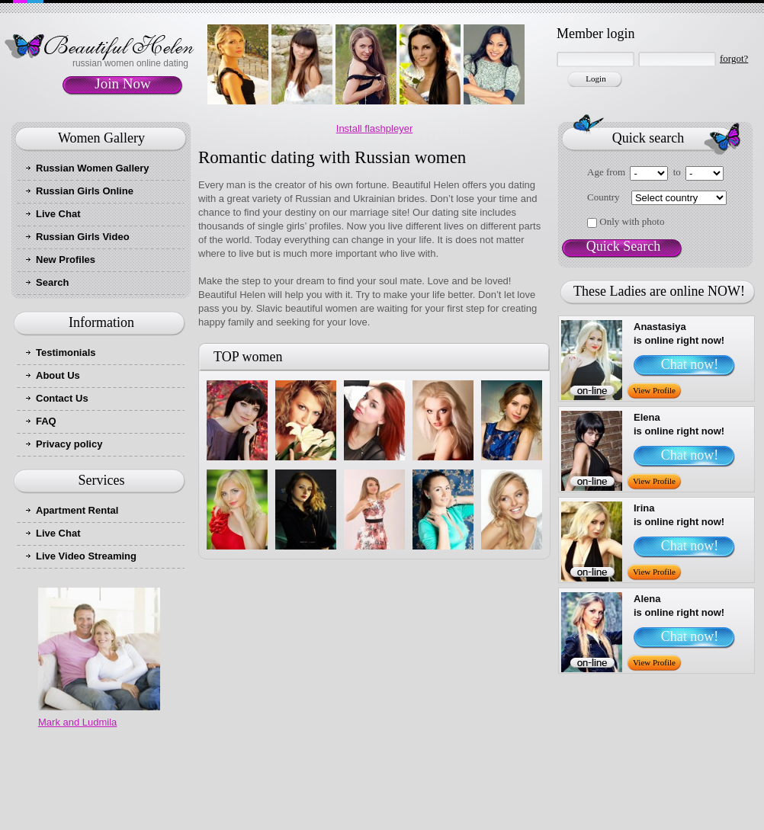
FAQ (46, 421)
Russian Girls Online (84, 191)
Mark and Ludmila (77, 722)
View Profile (654, 390)
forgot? (734, 58)
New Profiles (65, 259)
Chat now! (690, 364)
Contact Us (62, 398)
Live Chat (58, 214)
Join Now (122, 83)
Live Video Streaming (86, 556)
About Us (58, 375)
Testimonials (66, 352)
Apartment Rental (77, 510)
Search (52, 282)
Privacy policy (69, 444)
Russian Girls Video (83, 236)
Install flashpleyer (374, 128)
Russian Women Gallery (92, 168)
